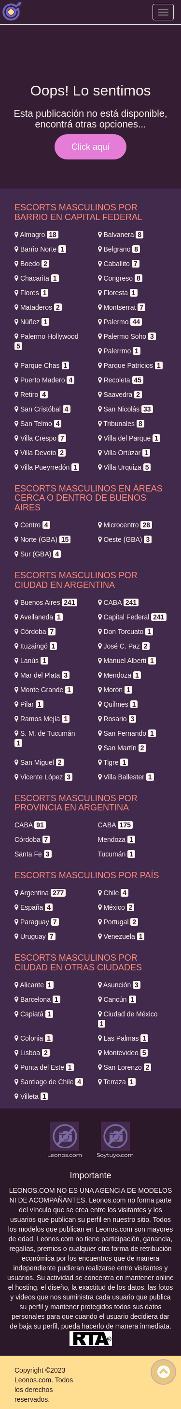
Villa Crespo (40, 438)
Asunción (119, 985)
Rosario (117, 719)
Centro (32, 525)
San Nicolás (125, 409)
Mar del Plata (42, 675)
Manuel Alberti (127, 661)
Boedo (31, 264)
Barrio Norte (40, 249)
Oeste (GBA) (125, 539)
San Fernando (127, 733)
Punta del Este (44, 1067)
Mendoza (119, 675)
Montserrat (122, 307)
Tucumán (117, 854)
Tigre (113, 762)
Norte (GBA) (42, 539)
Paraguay (36, 922)
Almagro (36, 234)
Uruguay (35, 936)
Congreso (120, 278)
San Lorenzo (125, 1067)
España (33, 907)
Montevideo (123, 1053)
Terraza (117, 1082)
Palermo (120, 322)
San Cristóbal (42, 409)
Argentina (40, 893)
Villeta (31, 1096)
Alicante (34, 985)
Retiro (31, 394)
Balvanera (121, 234)
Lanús (31, 661)
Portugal (118, 922)
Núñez (31, 322)
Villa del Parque (129, 438)
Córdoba (35, 631)
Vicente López (43, 777)
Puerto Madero (44, 380)
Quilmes (118, 704)
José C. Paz (124, 646)
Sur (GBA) (37, 554)
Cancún (117, 999)
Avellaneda (38, 617)
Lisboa (32, 1053)
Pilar (28, 704)
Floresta (118, 293)
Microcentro (125, 525)
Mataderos (38, 307)
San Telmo (37, 423)
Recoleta (121, 380)
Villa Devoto (40, 453)
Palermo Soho (127, 336)
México (116, 907)
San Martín (122, 748)
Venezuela (121, 936)
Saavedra (120, 394)
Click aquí (90, 147)
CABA (118, 602)
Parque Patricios (130, 365)
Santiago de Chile (48, 1082)
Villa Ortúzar (124, 453)
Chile (113, 893)
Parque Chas (41, 365)
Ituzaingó (35, 646)
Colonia (33, 1038)
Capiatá (33, 1014)
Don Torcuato (125, 631)
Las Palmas (123, 1038)
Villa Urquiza (124, 467)
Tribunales (121, 423)
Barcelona (37, 999)
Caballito (118, 264)
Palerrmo (119, 351)
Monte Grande (43, 690)
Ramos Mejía (42, 719)
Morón (115, 690)
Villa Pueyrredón (46, 467)
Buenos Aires (45, 602)
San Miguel (39, 762)
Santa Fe (33, 854)
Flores (31, 293)
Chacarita (36, 278)
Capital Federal (132, 617)
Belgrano (119, 249)
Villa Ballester (126, 777)
